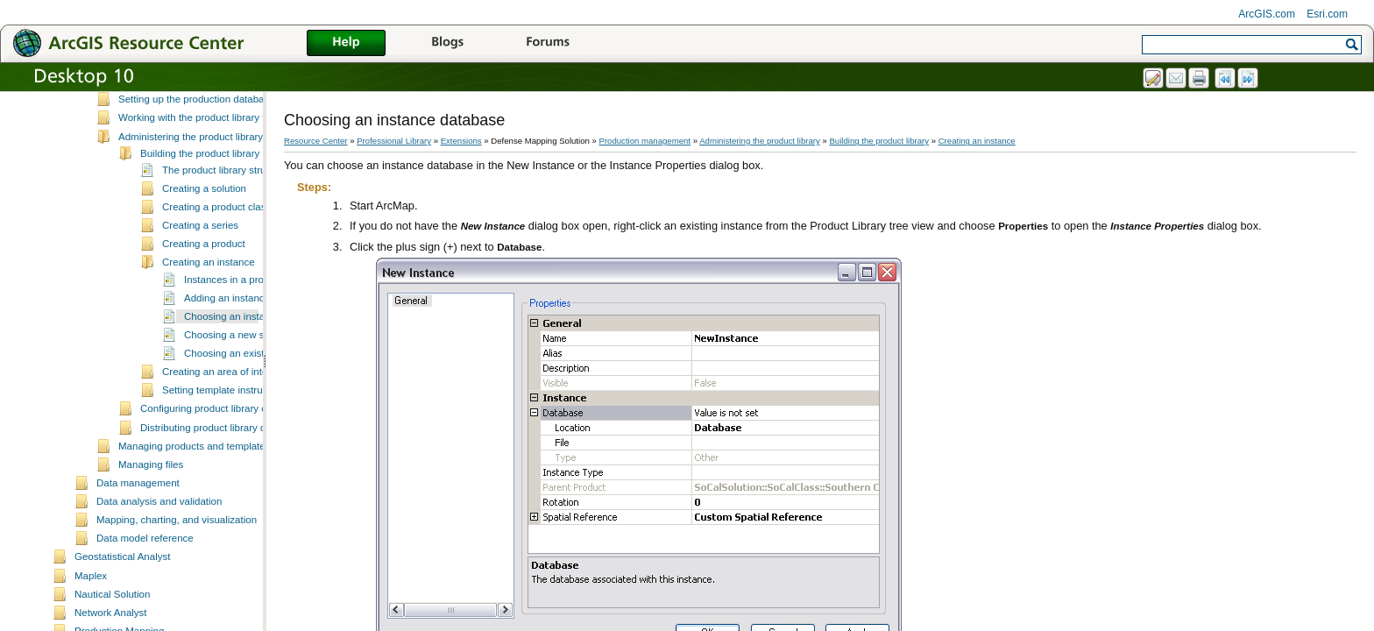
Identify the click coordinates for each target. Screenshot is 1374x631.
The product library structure (225, 221)
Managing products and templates (194, 497)
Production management (645, 140)
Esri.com (1327, 14)
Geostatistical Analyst (122, 607)
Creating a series (200, 276)
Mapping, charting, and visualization (176, 570)
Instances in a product (233, 330)
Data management (138, 533)
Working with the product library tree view (210, 168)
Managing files (150, 515)
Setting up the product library (182, 131)
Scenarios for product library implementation (216, 113)
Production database (164, 94)
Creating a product (203, 294)
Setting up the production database (196, 150)
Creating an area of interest (223, 422)
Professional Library (394, 140)
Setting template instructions (225, 441)
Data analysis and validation (159, 552)
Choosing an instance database (254, 367)
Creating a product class (216, 257)
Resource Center (316, 140)
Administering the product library (190, 187)
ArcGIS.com (1266, 14)
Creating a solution (204, 239)
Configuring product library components (228, 459)
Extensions (461, 140)
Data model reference (145, 589)
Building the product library (199, 204)
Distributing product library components (227, 478)
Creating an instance (208, 313)
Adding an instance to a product (255, 349)
